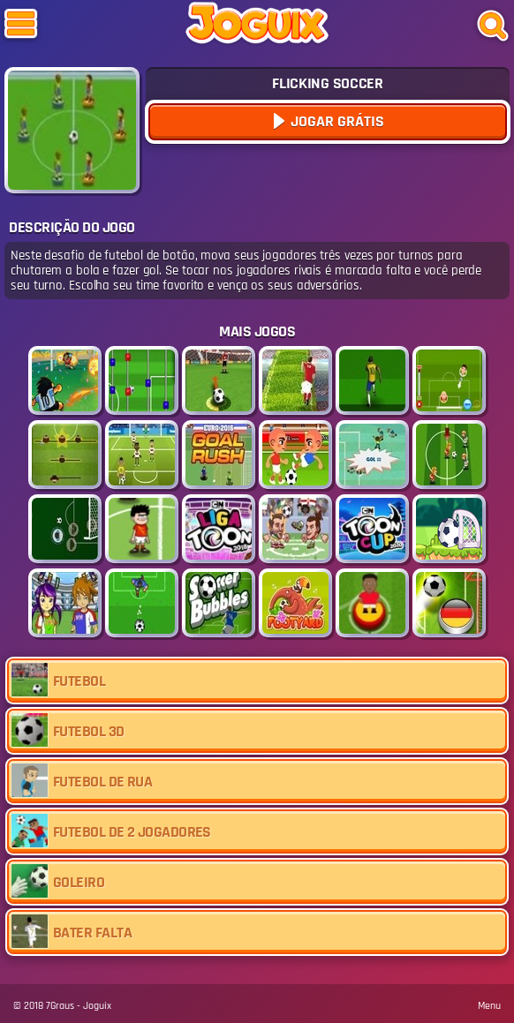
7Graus (60, 1005)
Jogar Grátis (335, 121)
